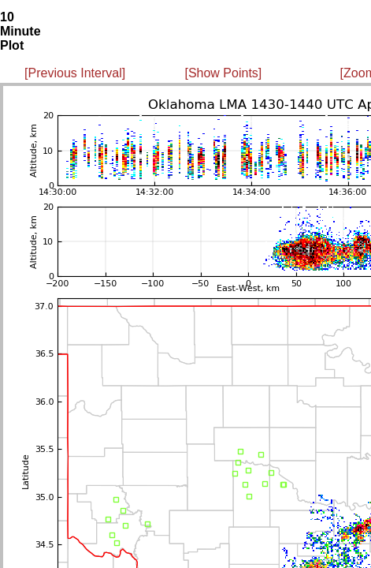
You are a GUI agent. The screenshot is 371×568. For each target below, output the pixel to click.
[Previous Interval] (74, 73)
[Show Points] (223, 73)
